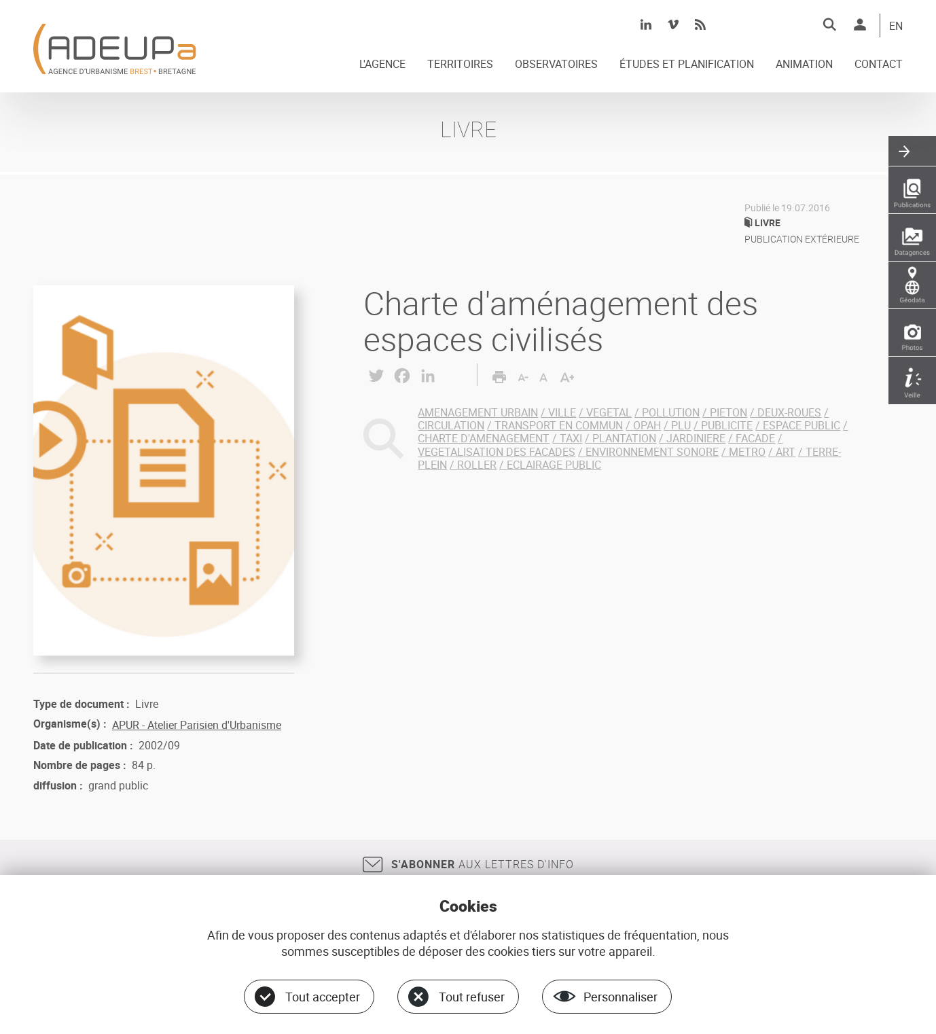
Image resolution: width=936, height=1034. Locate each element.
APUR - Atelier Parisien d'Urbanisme (196, 724)
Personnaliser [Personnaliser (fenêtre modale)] (620, 996)
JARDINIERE (695, 438)
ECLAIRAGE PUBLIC (554, 464)
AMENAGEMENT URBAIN (478, 412)
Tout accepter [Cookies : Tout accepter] (322, 996)
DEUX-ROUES (789, 412)
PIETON (728, 412)
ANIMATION (804, 64)
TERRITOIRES (460, 64)
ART (785, 451)
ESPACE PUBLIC (801, 425)
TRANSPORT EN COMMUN (558, 425)
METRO (747, 451)
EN (896, 26)
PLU (681, 425)
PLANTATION (624, 438)
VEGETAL (609, 412)
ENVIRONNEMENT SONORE (652, 451)
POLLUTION (671, 412)
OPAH (647, 425)
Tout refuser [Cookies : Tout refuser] (472, 996)
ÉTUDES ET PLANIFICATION (686, 64)
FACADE (755, 438)
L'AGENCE (382, 64)
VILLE (562, 412)
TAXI (571, 438)
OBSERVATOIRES (556, 64)
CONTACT (878, 64)
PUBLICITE (727, 425)
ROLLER (477, 464)
